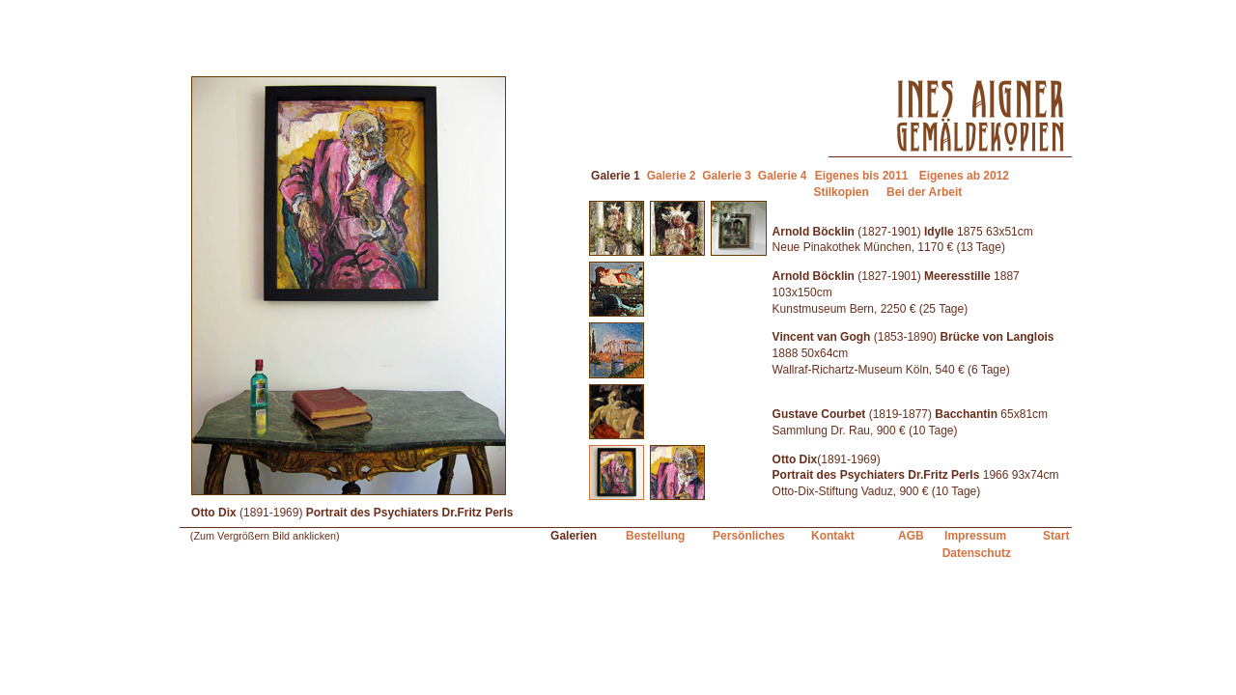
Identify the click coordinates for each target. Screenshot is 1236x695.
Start (1056, 535)
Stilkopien (840, 192)
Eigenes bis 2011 (862, 175)
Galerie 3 (726, 175)
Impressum (975, 535)
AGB (911, 535)
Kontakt (833, 535)
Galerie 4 (782, 175)
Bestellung (655, 535)
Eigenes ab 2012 (964, 175)
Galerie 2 (671, 175)
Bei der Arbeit (924, 192)
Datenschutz (976, 553)
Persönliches (749, 535)
